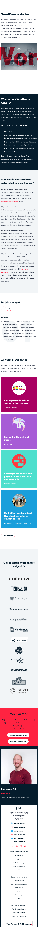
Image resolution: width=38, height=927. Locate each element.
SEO (19, 870)
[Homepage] (7, 3)
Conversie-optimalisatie (19, 884)
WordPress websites (19, 902)
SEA (19, 873)
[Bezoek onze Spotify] (25, 846)
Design (19, 891)
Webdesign (19, 895)
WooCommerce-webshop (10, 201)
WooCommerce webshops (19, 905)
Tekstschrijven (19, 888)
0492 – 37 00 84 (19, 827)
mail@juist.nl (18, 831)
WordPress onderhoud (19, 909)
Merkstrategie (19, 856)
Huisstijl (19, 898)
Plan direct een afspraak (18, 741)
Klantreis (19, 859)
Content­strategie (19, 866)
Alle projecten (8, 535)
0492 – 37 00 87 (19, 823)
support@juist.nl (19, 835)
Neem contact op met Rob (18, 735)
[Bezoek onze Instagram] (21, 846)
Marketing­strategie (19, 863)
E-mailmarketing (19, 880)
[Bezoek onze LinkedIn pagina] (17, 846)
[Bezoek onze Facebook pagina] (13, 846)
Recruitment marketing (19, 916)
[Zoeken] (29, 3)
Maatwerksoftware (19, 912)
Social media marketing (19, 877)
